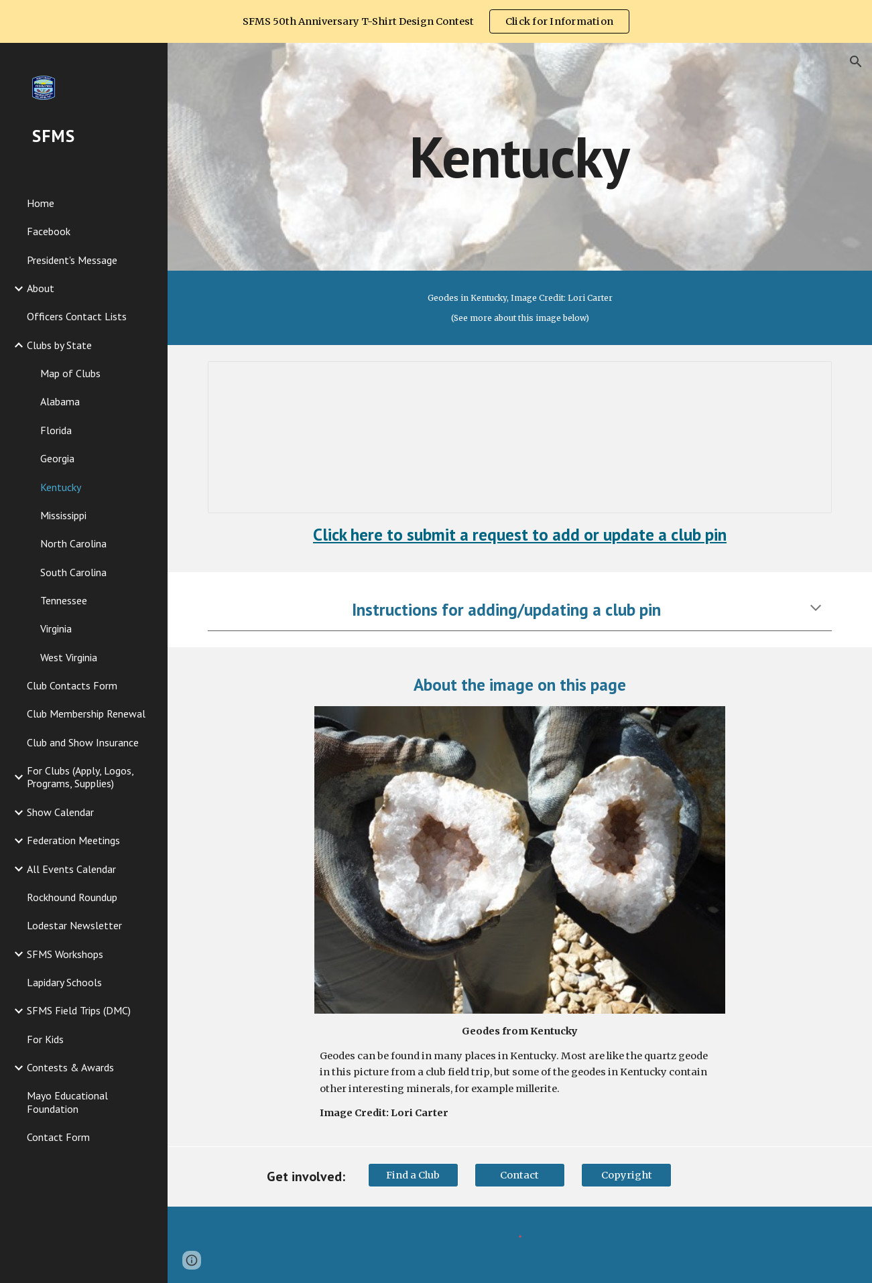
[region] (436, 21)
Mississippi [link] (63, 515)
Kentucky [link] (60, 487)
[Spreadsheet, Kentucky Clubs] (520, 437)
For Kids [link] (45, 1039)
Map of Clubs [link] (70, 373)
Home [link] (40, 203)
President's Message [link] (72, 260)
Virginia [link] (56, 628)
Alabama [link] (60, 401)
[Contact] (519, 1175)
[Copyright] (626, 1175)
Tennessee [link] (63, 600)
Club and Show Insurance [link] (83, 742)
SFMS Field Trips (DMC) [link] (79, 1010)
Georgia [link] (57, 458)
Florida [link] (56, 430)
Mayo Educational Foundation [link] (67, 1102)
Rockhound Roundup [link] (72, 897)
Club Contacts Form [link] (72, 685)
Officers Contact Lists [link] (77, 316)
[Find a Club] (413, 1175)
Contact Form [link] (58, 1137)
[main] (519, 156)
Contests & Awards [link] (70, 1067)
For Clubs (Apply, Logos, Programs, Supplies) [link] (80, 777)
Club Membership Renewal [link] (86, 713)
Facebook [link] (48, 231)
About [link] (40, 288)
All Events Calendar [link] (71, 869)
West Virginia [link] (68, 657)
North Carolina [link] (73, 543)
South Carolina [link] (73, 572)
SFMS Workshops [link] (65, 954)
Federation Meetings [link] (73, 840)
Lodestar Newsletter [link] (74, 925)
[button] (856, 62)
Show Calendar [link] (60, 812)
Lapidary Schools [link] (64, 982)
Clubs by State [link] (59, 345)
